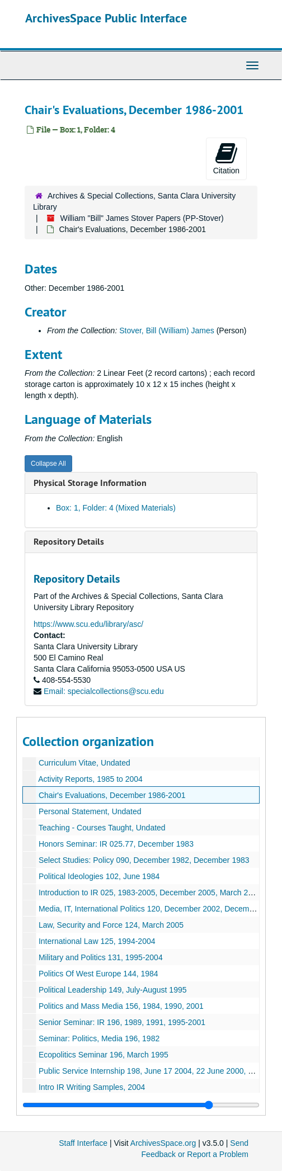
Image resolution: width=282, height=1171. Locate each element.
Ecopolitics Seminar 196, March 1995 (103, 1054)
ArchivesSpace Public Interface (106, 18)
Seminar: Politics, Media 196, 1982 (99, 1038)
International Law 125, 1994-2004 (97, 941)
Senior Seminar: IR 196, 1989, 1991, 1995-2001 (122, 1022)
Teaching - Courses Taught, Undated (102, 827)
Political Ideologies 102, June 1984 (99, 876)
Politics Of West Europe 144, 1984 (98, 973)
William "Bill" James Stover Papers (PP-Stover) (141, 218)
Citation (226, 158)
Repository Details (69, 541)
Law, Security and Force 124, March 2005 (111, 924)
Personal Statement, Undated (90, 811)
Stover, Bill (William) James (166, 330)
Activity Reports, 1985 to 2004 (90, 779)
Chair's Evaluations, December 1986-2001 (112, 795)
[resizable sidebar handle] (141, 1105)
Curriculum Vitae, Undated (84, 762)
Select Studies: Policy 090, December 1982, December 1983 (144, 860)
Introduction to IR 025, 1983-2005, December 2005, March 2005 (150, 892)
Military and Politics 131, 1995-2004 (101, 957)
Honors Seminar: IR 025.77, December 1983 (116, 843)
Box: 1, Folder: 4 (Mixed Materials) (116, 507)
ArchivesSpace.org (163, 1143)
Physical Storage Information (90, 483)
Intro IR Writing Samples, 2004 (92, 1087)
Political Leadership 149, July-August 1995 (113, 989)
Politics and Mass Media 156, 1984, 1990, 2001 (121, 1006)
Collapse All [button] (48, 464)
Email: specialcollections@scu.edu (104, 691)
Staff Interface (83, 1143)
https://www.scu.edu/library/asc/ (88, 624)
